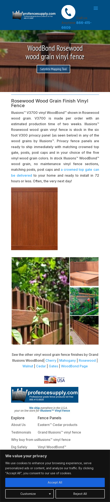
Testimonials (21, 432)
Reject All (80, 493)
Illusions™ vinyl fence (54, 440)
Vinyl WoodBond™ (52, 447)
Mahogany (67, 360)
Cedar (41, 366)
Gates (53, 366)
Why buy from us (24, 440)
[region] (55, 476)
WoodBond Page (74, 366)
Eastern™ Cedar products (57, 425)
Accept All (55, 482)
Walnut (27, 366)
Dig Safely (19, 447)
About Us (18, 425)
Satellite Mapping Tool (53, 69)
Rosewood (87, 360)
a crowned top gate (76, 169)
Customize (28, 493)
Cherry (50, 360)
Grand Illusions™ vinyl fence (59, 432)
